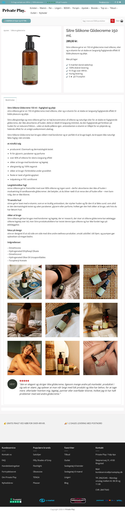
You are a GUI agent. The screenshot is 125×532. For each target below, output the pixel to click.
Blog (66, 483)
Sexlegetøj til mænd (73, 471)
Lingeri (59, 8)
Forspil (76, 8)
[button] (119, 21)
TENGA (36, 477)
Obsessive (37, 471)
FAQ (3, 460)
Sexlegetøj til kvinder (73, 466)
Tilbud (113, 8)
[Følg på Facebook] (115, 2)
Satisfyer (37, 454)
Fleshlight (37, 466)
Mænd (43, 8)
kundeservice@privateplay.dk (109, 472)
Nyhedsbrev (7, 483)
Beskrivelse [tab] (10, 100)
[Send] (112, 21)
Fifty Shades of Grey (42, 460)
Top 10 (105, 8)
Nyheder (43, 13)
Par (51, 8)
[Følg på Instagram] (117, 2)
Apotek (86, 8)
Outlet (34, 13)
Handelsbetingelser (11, 466)
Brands (95, 8)
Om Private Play (9, 477)
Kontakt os (7, 454)
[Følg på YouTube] (120, 2)
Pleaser (36, 483)
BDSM (67, 8)
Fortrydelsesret (9, 471)
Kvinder (34, 8)
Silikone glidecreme (18, 30)
